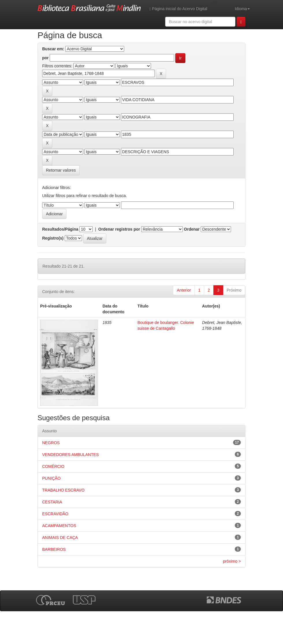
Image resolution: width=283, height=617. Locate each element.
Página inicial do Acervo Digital (178, 8)
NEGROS (51, 442)
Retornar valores (61, 170)
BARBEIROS (54, 549)
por (45, 57)
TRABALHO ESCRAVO (63, 490)
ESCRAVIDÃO (55, 514)
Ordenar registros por (119, 229)
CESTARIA (52, 502)
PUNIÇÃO (51, 478)
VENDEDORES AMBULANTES (70, 454)
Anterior (184, 290)
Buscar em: (53, 49)
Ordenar (192, 229)
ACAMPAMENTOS (59, 525)
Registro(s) (53, 238)
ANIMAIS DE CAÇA (60, 537)
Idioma (242, 8)
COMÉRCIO (53, 466)
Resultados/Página (60, 229)
